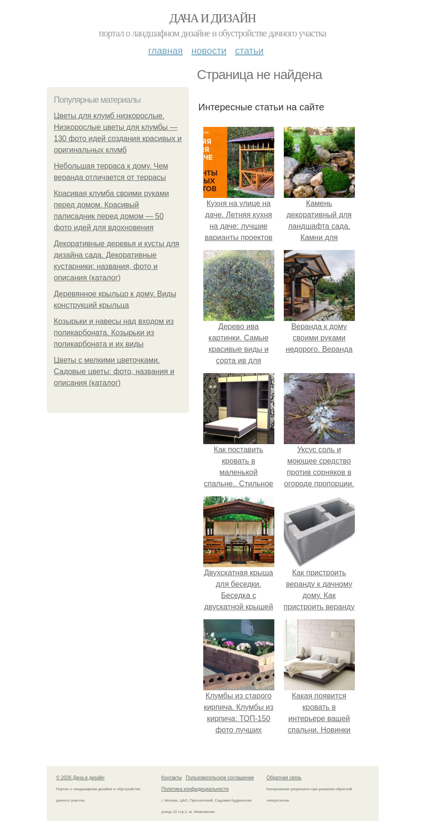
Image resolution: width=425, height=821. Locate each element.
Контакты (172, 777)
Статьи (249, 50)
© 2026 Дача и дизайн (80, 777)
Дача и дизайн (213, 18)
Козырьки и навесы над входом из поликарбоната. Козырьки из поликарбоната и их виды (114, 332)
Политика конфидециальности (195, 789)
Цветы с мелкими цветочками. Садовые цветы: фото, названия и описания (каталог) (114, 371)
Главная (165, 50)
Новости (208, 50)
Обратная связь (284, 777)
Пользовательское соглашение (220, 777)
